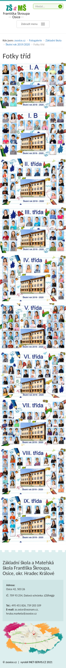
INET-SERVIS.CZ (37, 662)
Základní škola (54, 40)
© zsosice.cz (10, 662)
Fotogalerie (35, 40)
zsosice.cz (20, 40)
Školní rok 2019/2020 (18, 44)
